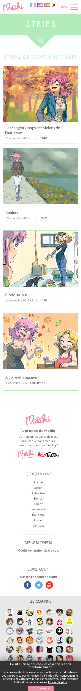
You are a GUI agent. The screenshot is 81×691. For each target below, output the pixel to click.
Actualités (38, 493)
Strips (38, 487)
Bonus (38, 498)
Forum (38, 520)
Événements (38, 509)
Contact (38, 525)
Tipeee (38, 504)
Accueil (38, 482)
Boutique (38, 515)
